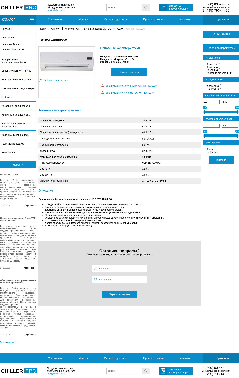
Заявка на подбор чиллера (178, 7)
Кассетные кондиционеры (16, 106)
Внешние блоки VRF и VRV (16, 70)
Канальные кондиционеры (16, 114)
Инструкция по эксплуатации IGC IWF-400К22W (132, 85)
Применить (221, 160)
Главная (42, 28)
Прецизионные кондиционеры (18, 88)
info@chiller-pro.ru (56, 10)
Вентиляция (8, 152)
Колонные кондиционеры (15, 135)
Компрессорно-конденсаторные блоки (14, 60)
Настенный (213, 69)
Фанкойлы (55, 28)
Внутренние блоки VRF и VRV (18, 79)
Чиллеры (7, 29)
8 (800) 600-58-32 (216, 4)
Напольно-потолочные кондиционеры (14, 124)
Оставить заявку (129, 72)
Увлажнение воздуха (13, 143)
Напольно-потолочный (219, 72)
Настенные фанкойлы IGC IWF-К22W (102, 28)
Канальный (213, 66)
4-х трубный (213, 88)
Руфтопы (7, 97)
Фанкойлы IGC (72, 28)
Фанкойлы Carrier (14, 49)
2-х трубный (213, 85)
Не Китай (212, 151)
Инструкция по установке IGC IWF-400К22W (130, 92)
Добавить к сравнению (56, 80)
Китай (210, 148)
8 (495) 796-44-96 (216, 10)
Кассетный (213, 64)
